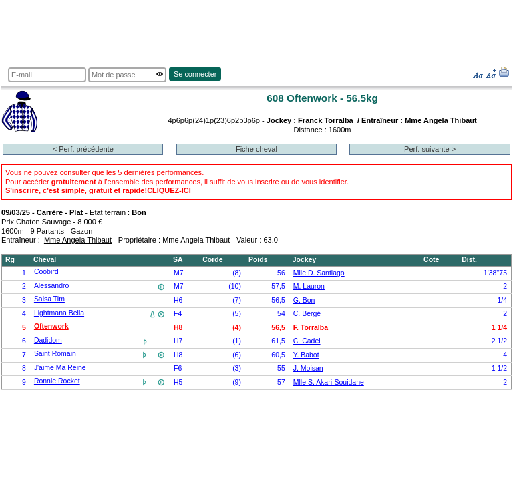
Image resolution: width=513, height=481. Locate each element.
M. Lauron (309, 286)
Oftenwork (51, 326)
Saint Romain (55, 353)
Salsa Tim (49, 299)
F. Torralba (310, 327)
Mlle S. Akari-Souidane (328, 382)
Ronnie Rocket (57, 381)
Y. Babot (306, 355)
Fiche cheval (256, 149)
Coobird (46, 271)
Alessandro (51, 285)
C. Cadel (307, 341)
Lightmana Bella (59, 313)
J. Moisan (308, 368)
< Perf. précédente (83, 149)
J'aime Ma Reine (60, 367)
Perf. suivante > (430, 149)
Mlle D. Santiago (319, 273)
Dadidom (48, 340)
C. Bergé (307, 313)
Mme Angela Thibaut (441, 120)
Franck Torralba (325, 120)
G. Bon (304, 300)
